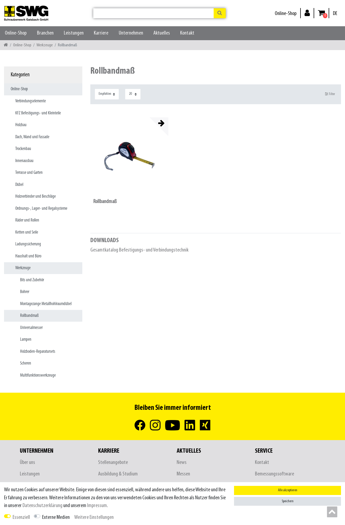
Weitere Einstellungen (94, 517)
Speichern (288, 501)
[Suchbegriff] (153, 13)
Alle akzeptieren (287, 490)
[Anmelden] (307, 12)
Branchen (45, 33)
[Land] (335, 13)
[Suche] (220, 13)
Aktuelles (161, 33)
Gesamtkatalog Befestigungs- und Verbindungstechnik (139, 250)
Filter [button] (330, 94)
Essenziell (21, 517)
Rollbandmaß (105, 201)
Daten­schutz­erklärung (42, 505)
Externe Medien (56, 517)
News (182, 462)
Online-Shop (285, 13)
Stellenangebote (113, 462)
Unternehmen (131, 33)
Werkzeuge (44, 45)
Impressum (97, 505)
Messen (183, 474)
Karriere (101, 33)
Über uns (27, 462)
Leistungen (74, 33)
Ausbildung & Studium (118, 474)
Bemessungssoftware (274, 474)
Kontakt (187, 33)
